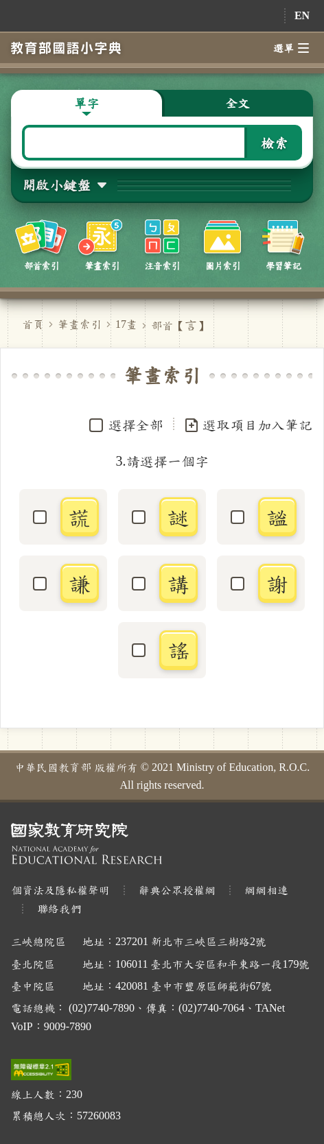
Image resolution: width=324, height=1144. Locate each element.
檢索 (274, 142)
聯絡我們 (59, 908)
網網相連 (266, 890)
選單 (291, 48)
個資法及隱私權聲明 (60, 890)
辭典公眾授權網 (177, 890)
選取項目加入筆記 (247, 425)
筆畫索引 (80, 324)
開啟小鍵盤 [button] (56, 184)
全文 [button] (237, 103)
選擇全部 (135, 424)
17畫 (126, 324)
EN (302, 15)
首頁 (33, 324)
